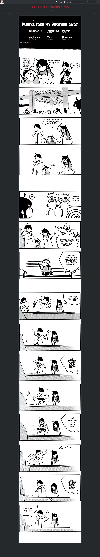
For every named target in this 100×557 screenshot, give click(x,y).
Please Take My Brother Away (50, 6)
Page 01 (93, 13)
